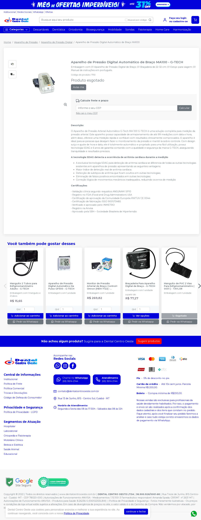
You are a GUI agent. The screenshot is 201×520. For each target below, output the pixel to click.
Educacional (10, 454)
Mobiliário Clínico (13, 440)
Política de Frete (13, 383)
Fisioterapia (145, 29)
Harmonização (182, 29)
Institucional (10, 12)
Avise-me (78, 87)
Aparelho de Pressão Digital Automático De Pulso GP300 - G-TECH (61, 286)
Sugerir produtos (149, 341)
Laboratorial (10, 431)
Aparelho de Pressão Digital (56, 42)
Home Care (162, 29)
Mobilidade (115, 29)
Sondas (129, 29)
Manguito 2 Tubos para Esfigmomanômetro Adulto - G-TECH (23, 286)
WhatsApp (38, 12)
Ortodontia (75, 29)
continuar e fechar (136, 511)
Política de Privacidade (76, 513)
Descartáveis (41, 29)
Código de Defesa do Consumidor (23, 397)
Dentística (58, 29)
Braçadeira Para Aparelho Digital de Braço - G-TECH (140, 284)
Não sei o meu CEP (87, 113)
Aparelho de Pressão (26, 42)
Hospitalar (9, 426)
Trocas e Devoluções (15, 393)
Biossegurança (95, 29)
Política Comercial (14, 388)
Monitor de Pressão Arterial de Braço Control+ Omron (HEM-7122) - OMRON (102, 286)
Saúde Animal (11, 449)
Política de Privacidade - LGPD (21, 412)
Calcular (184, 108)
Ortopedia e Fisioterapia (17, 435)
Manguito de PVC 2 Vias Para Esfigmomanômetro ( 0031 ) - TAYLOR (179, 286)
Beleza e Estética (13, 444)
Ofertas (49, 12)
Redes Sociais (24, 12)
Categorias (16, 29)
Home (7, 42)
